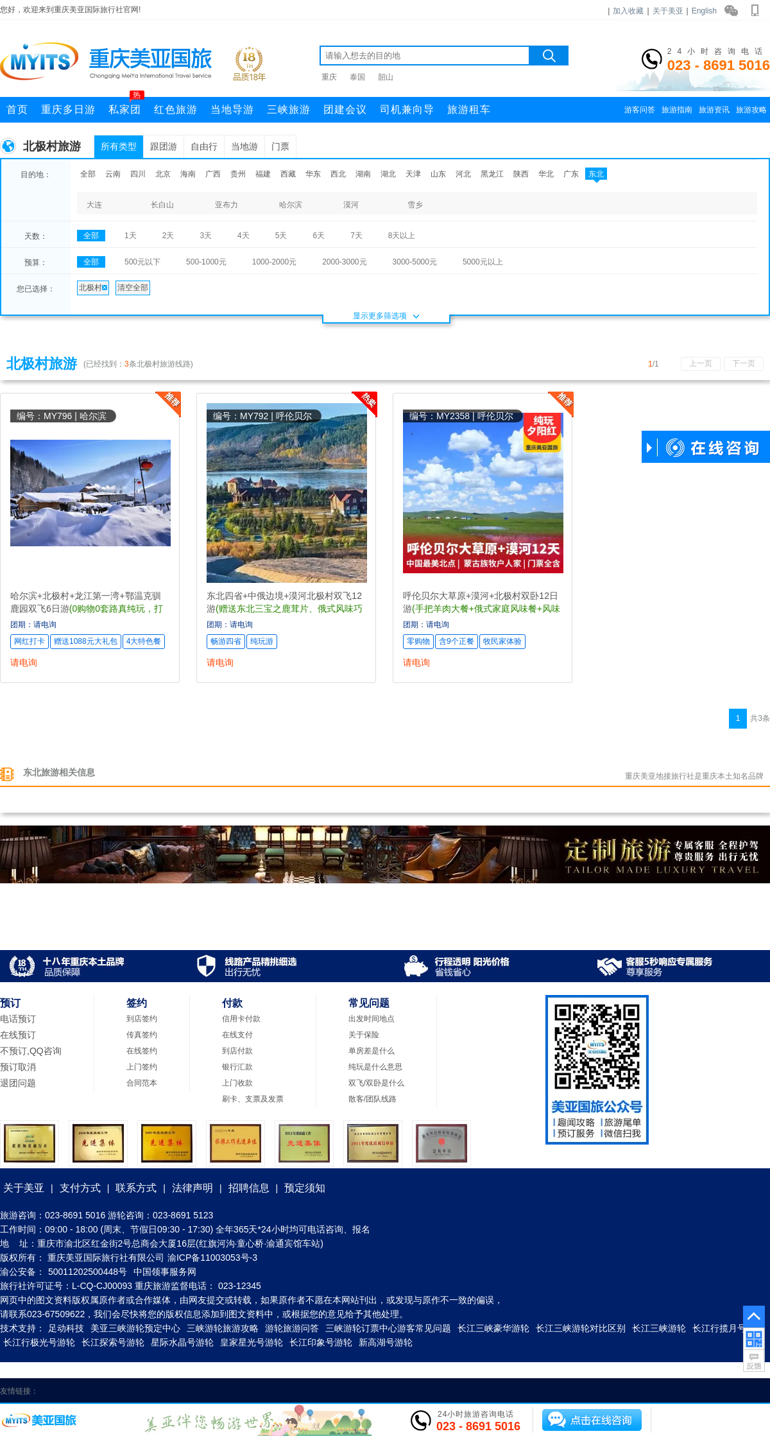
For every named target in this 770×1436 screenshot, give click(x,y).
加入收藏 (628, 10)
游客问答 (639, 109)
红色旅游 (176, 109)
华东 (313, 173)
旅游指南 (677, 109)
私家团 (126, 106)
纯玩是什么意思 (375, 1066)
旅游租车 (469, 109)
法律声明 (192, 1187)
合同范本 (141, 1082)
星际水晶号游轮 (182, 1342)
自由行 (204, 146)
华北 (546, 173)
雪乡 (415, 204)
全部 (88, 173)
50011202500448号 (87, 1272)
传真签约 (141, 1034)
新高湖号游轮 (386, 1342)
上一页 (700, 363)
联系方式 (136, 1187)
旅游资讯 (714, 109)
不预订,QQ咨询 (31, 1051)
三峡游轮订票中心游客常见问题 (388, 1328)
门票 (280, 146)
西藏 (288, 173)
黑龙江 (492, 173)
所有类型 (119, 146)
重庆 (329, 77)
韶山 (385, 77)
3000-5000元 (415, 261)
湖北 (388, 173)
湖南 (363, 173)
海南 (188, 173)
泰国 (357, 77)
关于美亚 (668, 10)
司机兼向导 (407, 109)
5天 (281, 235)
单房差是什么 (371, 1050)
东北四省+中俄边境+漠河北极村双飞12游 (285, 609)
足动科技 (66, 1328)
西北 (338, 173)
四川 (138, 173)
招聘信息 (249, 1187)
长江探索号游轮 (112, 1342)
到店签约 (141, 1018)
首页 (17, 109)
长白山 (162, 204)
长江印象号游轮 (320, 1342)
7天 (356, 235)
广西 (213, 173)
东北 (596, 173)
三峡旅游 (289, 109)
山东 (438, 173)
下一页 (743, 363)
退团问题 (18, 1083)
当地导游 (232, 109)
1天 (130, 235)
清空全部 (132, 287)
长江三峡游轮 (659, 1328)
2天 (168, 235)
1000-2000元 (274, 261)
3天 (206, 235)
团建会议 (345, 109)
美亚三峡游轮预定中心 (135, 1328)
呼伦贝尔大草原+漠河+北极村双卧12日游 (481, 609)
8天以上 (402, 235)
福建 (263, 173)
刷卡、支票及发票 (253, 1098)
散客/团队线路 (372, 1098)
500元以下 (142, 261)
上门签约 (141, 1066)
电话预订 (18, 1019)
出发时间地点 (371, 1018)
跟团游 (163, 146)
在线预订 (18, 1035)
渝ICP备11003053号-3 (212, 1257)
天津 (413, 173)
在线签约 (141, 1050)
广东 (571, 173)
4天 (243, 235)
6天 (318, 235)
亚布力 (226, 204)
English (704, 10)
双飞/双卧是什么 (376, 1082)
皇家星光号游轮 (251, 1342)
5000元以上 (483, 261)
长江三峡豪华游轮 (493, 1328)
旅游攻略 (751, 109)
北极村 (93, 287)
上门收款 (237, 1082)
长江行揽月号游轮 (728, 1328)
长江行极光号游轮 (39, 1342)
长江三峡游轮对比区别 (581, 1328)
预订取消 (18, 1067)
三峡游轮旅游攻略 (223, 1328)
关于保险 (363, 1034)
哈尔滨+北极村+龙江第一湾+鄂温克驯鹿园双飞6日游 (86, 609)
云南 (113, 173)
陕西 (521, 173)
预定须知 (304, 1187)
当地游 (244, 146)
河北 (463, 173)
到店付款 (237, 1050)
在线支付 (237, 1034)
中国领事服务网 (164, 1272)
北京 (163, 173)
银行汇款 (237, 1066)
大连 (94, 204)
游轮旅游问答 (292, 1328)
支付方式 (80, 1187)
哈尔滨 (290, 204)
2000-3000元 (344, 261)
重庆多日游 (68, 109)
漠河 (351, 204)
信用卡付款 (241, 1018)
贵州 (238, 173)
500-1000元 (206, 261)
